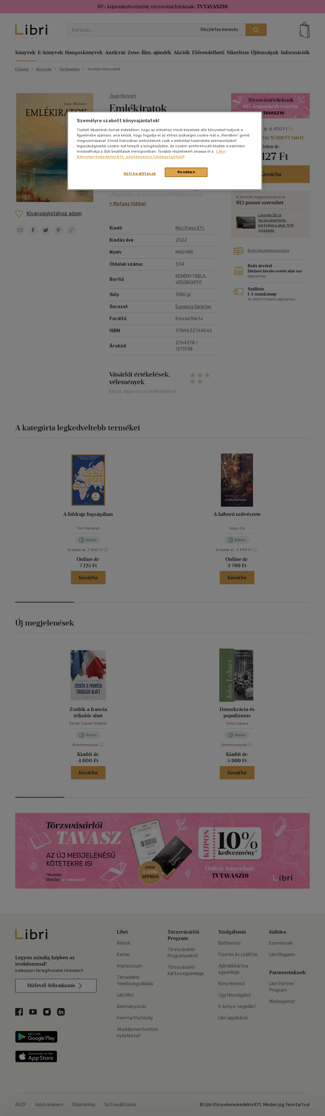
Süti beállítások (139, 173)
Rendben (186, 172)
